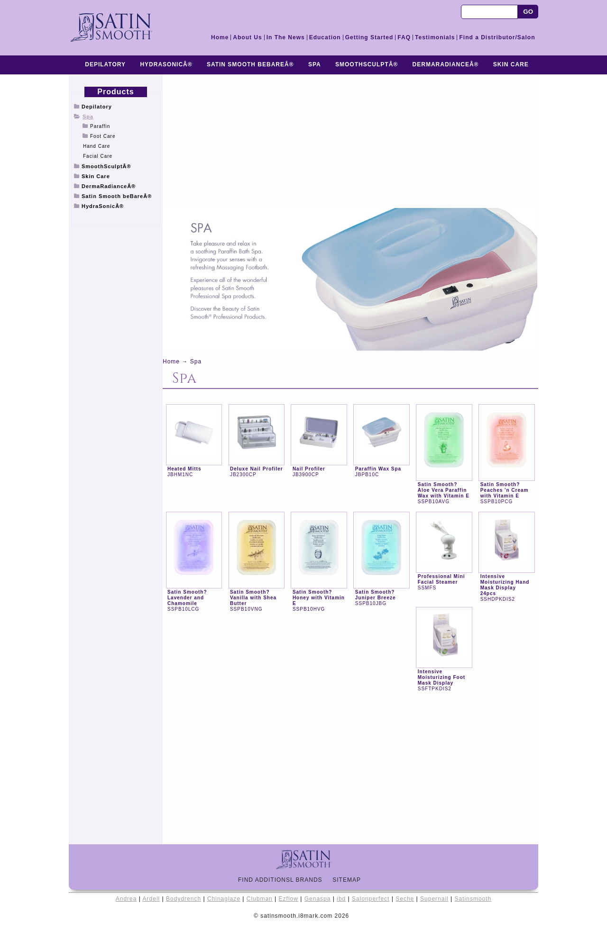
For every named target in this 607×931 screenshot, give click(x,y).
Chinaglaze (223, 898)
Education (325, 37)
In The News (286, 37)
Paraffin (100, 126)
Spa (314, 64)
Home (220, 37)
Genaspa (317, 898)
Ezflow (288, 898)
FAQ (404, 37)
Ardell (151, 898)
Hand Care (96, 146)
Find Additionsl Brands (284, 880)
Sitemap (350, 880)
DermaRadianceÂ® (446, 64)
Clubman (260, 898)
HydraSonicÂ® (166, 64)
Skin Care (511, 64)
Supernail (434, 898)
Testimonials (435, 37)
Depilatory (105, 64)
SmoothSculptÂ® (366, 64)
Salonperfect (370, 898)
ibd (341, 898)
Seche (404, 898)
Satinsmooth (473, 898)
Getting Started (369, 37)
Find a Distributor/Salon (497, 37)
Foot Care (102, 136)
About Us (247, 37)
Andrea (126, 898)
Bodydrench (183, 898)
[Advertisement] (116, 392)
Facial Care (97, 156)
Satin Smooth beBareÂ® (250, 64)
